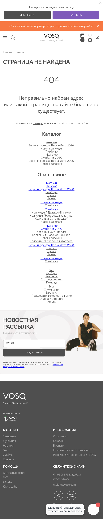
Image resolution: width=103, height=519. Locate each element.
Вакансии (52, 292)
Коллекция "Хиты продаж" (51, 218)
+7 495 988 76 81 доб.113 (67, 474)
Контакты (51, 276)
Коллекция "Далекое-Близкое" (51, 235)
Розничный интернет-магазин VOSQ (74, 454)
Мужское (51, 154)
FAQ (5, 477)
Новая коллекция (51, 148)
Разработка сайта (11, 416)
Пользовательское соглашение (52, 295)
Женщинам (9, 436)
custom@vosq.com (64, 484)
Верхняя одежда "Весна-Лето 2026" (52, 145)
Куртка (51, 195)
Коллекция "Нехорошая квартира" (51, 215)
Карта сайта (10, 486)
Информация (64, 430)
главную (38, 123)
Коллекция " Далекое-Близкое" (51, 212)
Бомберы (52, 192)
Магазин (51, 183)
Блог (51, 286)
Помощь (51, 282)
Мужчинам (9, 441)
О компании (51, 289)
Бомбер (51, 248)
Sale (51, 270)
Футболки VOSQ (51, 157)
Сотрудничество (51, 279)
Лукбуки (51, 273)
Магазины (59, 441)
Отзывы (51, 301)
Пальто (51, 198)
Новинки (8, 445)
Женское (51, 142)
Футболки (51, 151)
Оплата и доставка (51, 298)
